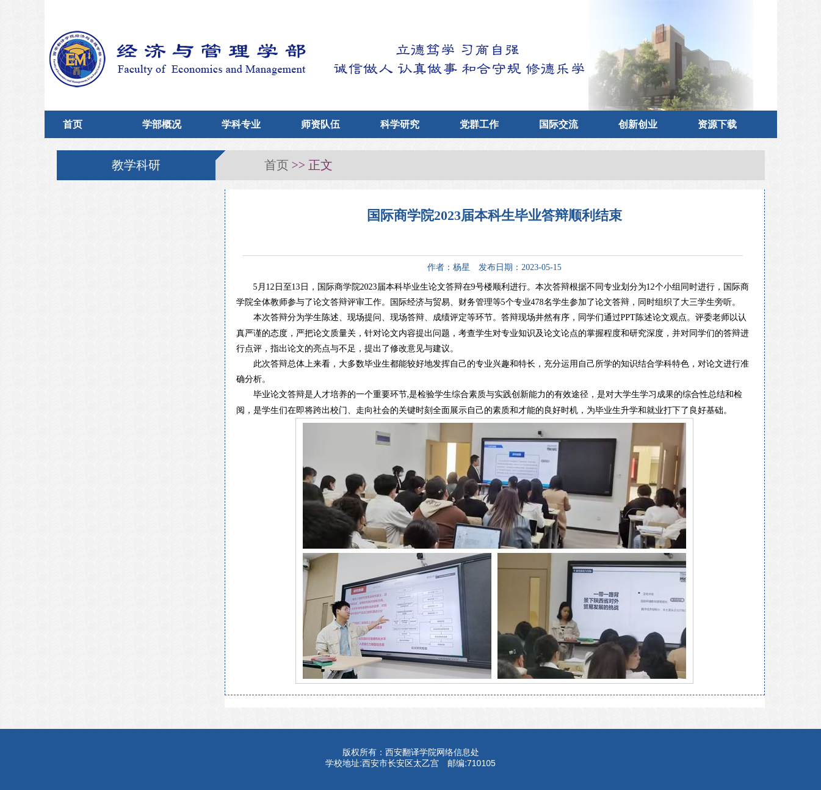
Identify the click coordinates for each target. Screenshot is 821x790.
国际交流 (558, 124)
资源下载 (717, 124)
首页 (72, 124)
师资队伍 (320, 124)
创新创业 (637, 124)
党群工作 (479, 124)
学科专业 (241, 124)
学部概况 (161, 124)
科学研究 (399, 124)
